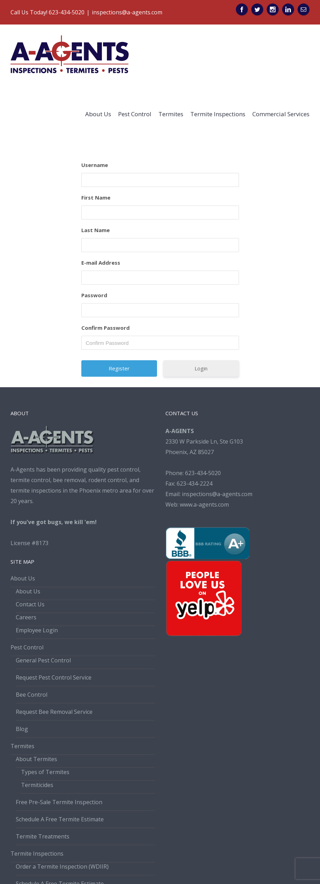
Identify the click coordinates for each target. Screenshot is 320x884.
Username (94, 164)
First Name (95, 197)
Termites (22, 746)
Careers (26, 617)
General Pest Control (43, 660)
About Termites (36, 759)
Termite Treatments (42, 836)
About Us (23, 578)
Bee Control (31, 694)
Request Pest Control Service (53, 677)
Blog (22, 729)
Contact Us (30, 604)
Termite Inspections (37, 853)
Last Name (95, 230)
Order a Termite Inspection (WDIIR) (62, 866)
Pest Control (27, 647)
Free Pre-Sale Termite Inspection (59, 802)
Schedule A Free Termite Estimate (60, 819)
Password (94, 295)
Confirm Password (105, 327)
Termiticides (37, 785)
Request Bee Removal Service (54, 712)
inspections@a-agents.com (127, 12)
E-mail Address (100, 262)
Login (201, 368)
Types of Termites (45, 772)
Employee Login (37, 630)
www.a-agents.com (204, 504)
